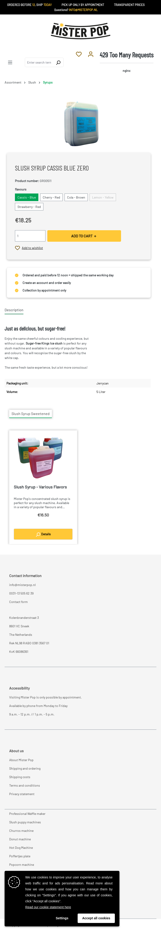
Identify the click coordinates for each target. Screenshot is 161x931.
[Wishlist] (79, 54)
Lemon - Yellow (102, 197)
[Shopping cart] (126, 62)
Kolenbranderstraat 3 (24, 618)
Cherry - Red (51, 197)
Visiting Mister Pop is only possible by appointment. (45, 697)
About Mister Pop (21, 760)
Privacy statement (21, 794)
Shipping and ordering (24, 768)
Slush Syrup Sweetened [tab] (30, 413)
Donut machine (20, 839)
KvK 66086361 (18, 651)
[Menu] (10, 62)
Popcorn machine (21, 865)
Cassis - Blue (26, 197)
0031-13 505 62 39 (21, 593)
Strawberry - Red (29, 207)
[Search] (58, 62)
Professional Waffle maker (27, 814)
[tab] (14, 310)
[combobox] (39, 62)
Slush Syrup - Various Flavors (40, 486)
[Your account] (91, 54)
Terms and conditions (24, 785)
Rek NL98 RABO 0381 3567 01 (29, 643)
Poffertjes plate (19, 856)
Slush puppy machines (25, 822)
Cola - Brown (76, 197)
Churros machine (21, 831)
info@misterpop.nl (22, 585)
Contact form (18, 602)
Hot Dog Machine (21, 848)
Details (43, 534)
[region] (80, 123)
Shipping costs (19, 777)
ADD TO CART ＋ (84, 236)
